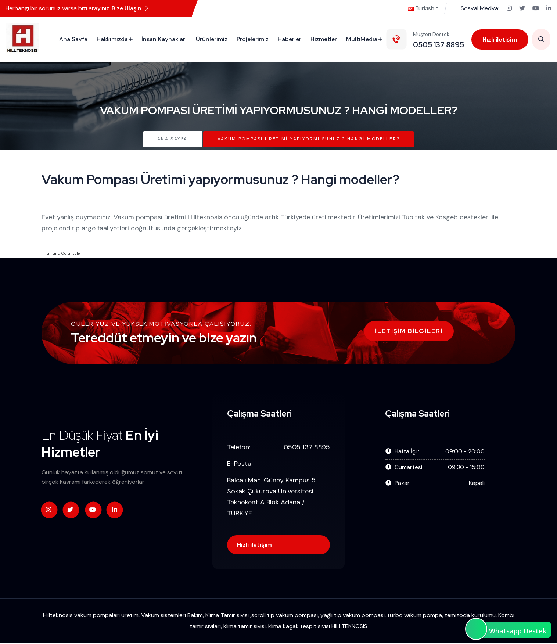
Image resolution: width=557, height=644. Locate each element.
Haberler (289, 39)
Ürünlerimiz (211, 39)
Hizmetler (323, 39)
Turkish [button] (421, 8)
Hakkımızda (111, 39)
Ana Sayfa (72, 39)
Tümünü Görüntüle (62, 253)
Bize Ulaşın (130, 8)
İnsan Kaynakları (163, 39)
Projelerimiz (252, 39)
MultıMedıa (361, 39)
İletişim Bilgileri (409, 331)
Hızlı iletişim (499, 39)
